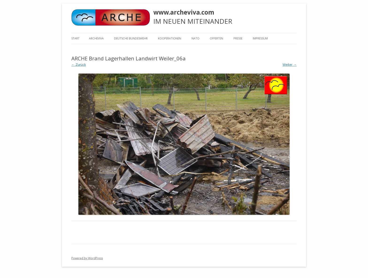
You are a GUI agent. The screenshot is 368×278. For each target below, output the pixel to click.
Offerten (216, 38)
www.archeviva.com (183, 12)
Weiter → (290, 64)
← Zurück (78, 64)
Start (75, 38)
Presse (238, 38)
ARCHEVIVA (96, 38)
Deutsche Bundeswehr (131, 38)
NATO (195, 38)
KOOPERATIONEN (169, 38)
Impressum (260, 38)
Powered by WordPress (87, 258)
